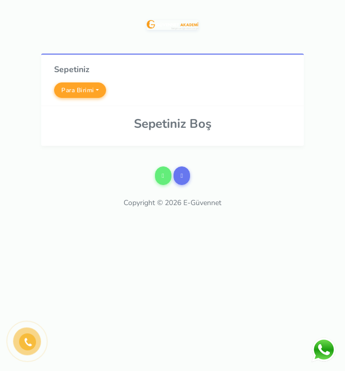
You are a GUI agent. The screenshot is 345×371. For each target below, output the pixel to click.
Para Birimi (77, 90)
